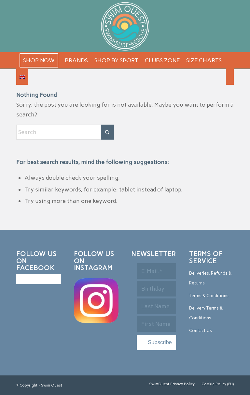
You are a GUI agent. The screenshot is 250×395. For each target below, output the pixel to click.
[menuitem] (39, 60)
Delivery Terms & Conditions (206, 313)
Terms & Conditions (209, 295)
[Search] (230, 76)
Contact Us (200, 330)
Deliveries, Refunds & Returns (210, 278)
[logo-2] (125, 26)
